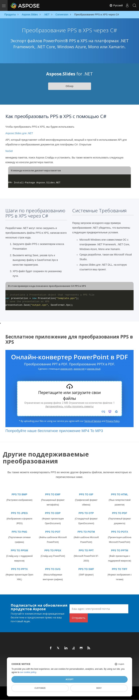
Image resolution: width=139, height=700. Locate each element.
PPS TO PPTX (19, 569)
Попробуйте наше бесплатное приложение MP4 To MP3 (54, 431)
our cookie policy (28, 672)
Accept (69, 679)
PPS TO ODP (52, 513)
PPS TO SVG (52, 569)
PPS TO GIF (86, 494)
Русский (116, 5)
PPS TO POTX (119, 531)
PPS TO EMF (52, 494)
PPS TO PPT (86, 550)
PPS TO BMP (19, 494)
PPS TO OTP (86, 513)
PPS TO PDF (119, 513)
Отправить (78, 618)
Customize (40, 688)
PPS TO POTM (86, 531)
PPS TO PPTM (119, 550)
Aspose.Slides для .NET (19, 133)
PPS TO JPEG (19, 513)
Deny (99, 688)
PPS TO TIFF (119, 569)
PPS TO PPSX (53, 550)
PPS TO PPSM (19, 550)
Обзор (69, 86)
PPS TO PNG (19, 531)
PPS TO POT (52, 531)
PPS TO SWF (86, 569)
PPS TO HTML (119, 494)
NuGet (9, 151)
